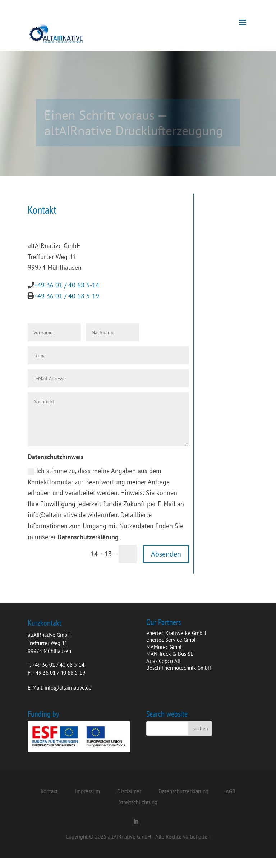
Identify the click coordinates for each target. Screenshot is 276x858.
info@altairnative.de (68, 687)
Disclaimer (129, 791)
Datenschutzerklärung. (89, 537)
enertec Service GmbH (172, 639)
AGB (230, 791)
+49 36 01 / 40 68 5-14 (66, 285)
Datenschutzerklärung (183, 791)
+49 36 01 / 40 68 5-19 (66, 296)
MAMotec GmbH (165, 647)
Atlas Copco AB (163, 661)
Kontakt (49, 791)
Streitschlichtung (138, 802)
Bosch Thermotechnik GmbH (178, 667)
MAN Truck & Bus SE (169, 653)
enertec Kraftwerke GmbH (176, 633)
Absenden (166, 554)
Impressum (87, 791)
